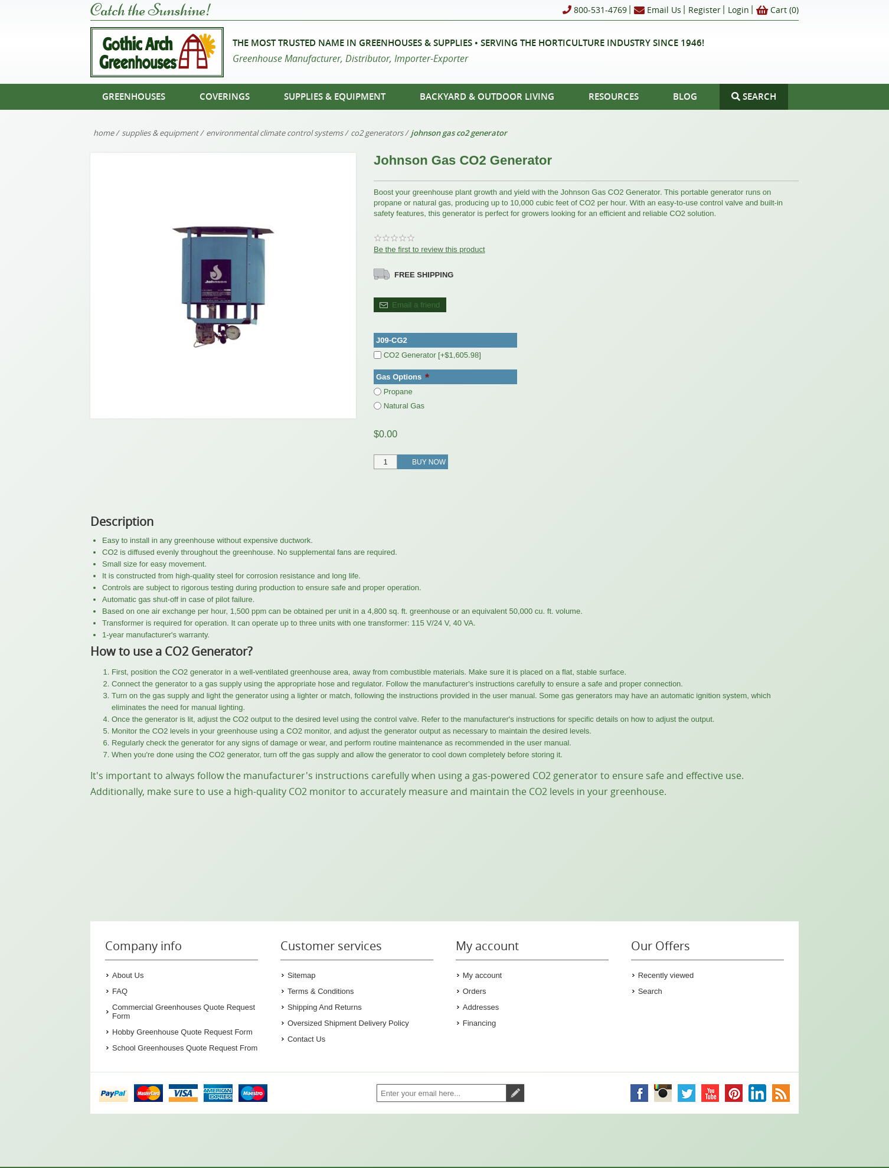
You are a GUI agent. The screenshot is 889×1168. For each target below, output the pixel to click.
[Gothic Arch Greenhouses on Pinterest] (734, 1093)
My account (482, 975)
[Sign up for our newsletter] (441, 1093)
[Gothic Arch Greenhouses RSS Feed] (781, 1093)
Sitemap (301, 975)
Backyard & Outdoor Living (487, 96)
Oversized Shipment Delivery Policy (348, 1023)
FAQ (120, 991)
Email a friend (416, 304)
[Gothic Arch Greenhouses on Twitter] (686, 1093)
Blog (685, 96)
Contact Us (306, 1039)
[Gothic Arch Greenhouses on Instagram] (663, 1093)
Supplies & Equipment (334, 96)
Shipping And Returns (324, 1007)
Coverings (225, 96)
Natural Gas (404, 405)
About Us (127, 975)
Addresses (481, 1007)
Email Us (657, 10)
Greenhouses (133, 96)
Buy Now (429, 462)
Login (738, 9)
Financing (479, 1023)
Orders (474, 991)
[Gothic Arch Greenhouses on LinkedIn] (757, 1093)
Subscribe (515, 1093)
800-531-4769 (595, 10)
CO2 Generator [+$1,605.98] (432, 355)
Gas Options (400, 376)
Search (650, 991)
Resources (614, 96)
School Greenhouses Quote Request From (184, 1047)
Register (704, 9)
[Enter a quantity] (385, 461)
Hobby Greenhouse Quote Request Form (182, 1032)
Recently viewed (666, 975)
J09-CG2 (391, 340)
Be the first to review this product (429, 249)
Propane (398, 391)
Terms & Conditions (320, 991)
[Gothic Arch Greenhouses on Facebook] (639, 1093)
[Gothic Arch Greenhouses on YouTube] (710, 1093)
